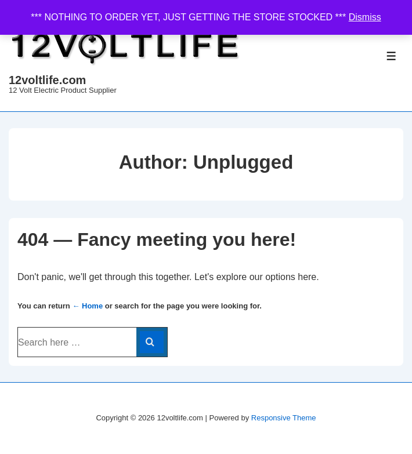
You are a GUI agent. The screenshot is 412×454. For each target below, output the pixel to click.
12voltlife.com (47, 80)
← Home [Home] (87, 306)
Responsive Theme (283, 417)
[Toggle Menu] (391, 56)
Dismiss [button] (365, 17)
